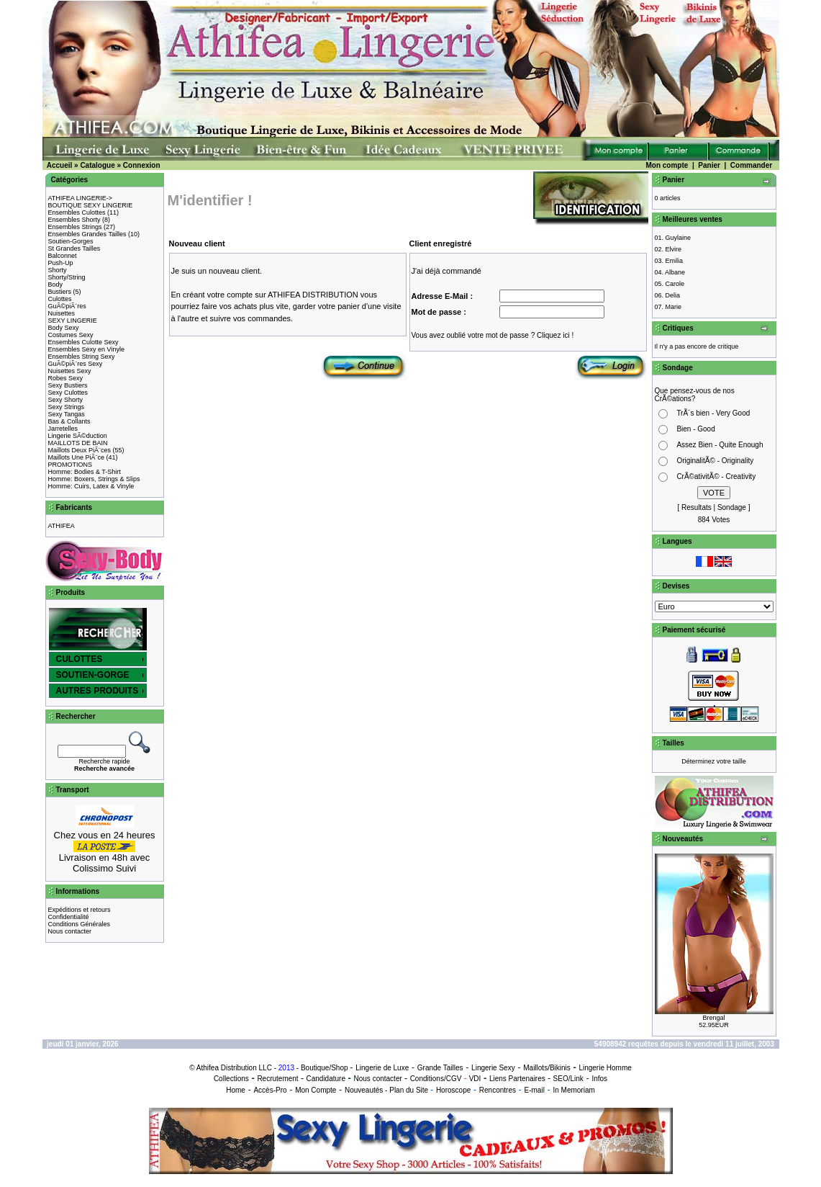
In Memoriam (573, 1090)
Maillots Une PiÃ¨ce (76, 457)
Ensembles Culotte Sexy (83, 342)
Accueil (60, 165)
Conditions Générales (79, 924)
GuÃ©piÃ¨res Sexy (75, 363)
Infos (599, 1079)
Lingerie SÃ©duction (77, 435)
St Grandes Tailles (74, 248)
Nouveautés (364, 1090)
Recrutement (277, 1079)
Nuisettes (62, 313)
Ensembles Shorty (74, 219)
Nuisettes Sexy (69, 371)
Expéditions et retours (79, 909)
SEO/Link (568, 1079)
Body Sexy (63, 327)
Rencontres (497, 1090)
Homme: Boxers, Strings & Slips (94, 479)
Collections (231, 1079)
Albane (675, 272)
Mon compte (666, 165)
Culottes (60, 299)
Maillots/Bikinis (547, 1068)
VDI (475, 1079)
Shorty (57, 270)
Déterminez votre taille (713, 761)
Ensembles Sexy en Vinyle (86, 349)
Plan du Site (408, 1090)
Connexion (141, 165)
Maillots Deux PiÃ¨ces (80, 450)
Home (235, 1090)
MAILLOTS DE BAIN (78, 443)
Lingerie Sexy (493, 1068)
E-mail (535, 1090)
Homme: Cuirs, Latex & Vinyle (91, 486)
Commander (751, 165)
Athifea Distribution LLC (234, 1068)
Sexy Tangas (66, 414)
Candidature (325, 1079)
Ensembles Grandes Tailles (87, 234)
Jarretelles (63, 428)
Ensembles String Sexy (81, 356)
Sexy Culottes (68, 392)
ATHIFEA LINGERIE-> (80, 198)
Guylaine (678, 237)
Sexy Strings (66, 407)
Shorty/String (67, 277)
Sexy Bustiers (68, 385)
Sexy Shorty (65, 399)
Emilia (675, 260)
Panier (709, 165)
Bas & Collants (69, 421)
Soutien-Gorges (71, 241)
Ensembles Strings (75, 226)
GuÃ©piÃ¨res (67, 306)
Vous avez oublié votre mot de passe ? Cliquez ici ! (493, 335)
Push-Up (60, 262)
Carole (675, 283)
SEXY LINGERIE (72, 320)
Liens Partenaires (517, 1079)
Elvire (674, 249)
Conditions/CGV (436, 1079)
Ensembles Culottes (77, 212)
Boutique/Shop (324, 1068)
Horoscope (453, 1090)
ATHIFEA (61, 525)
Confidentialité (68, 917)
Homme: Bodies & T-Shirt (84, 471)
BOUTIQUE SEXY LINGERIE (90, 205)
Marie (674, 306)
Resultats (696, 507)
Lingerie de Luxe (382, 1068)
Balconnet (62, 255)
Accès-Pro (269, 1090)
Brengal (713, 1017)
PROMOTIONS (70, 464)
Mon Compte (315, 1090)
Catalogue (97, 165)
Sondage (731, 507)
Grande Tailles (440, 1068)
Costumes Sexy (71, 335)
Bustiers (60, 291)
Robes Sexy (65, 378)
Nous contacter (70, 931)
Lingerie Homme (605, 1068)
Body (55, 284)
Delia (673, 295)
